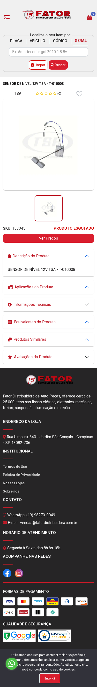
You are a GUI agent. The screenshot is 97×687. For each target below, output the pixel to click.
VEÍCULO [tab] (37, 41)
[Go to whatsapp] (12, 664)
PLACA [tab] (16, 41)
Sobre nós (11, 491)
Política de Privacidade (21, 475)
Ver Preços (48, 238)
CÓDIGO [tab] (60, 41)
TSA (18, 93)
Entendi (50, 678)
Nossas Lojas (14, 483)
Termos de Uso (15, 467)
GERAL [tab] (81, 40)
